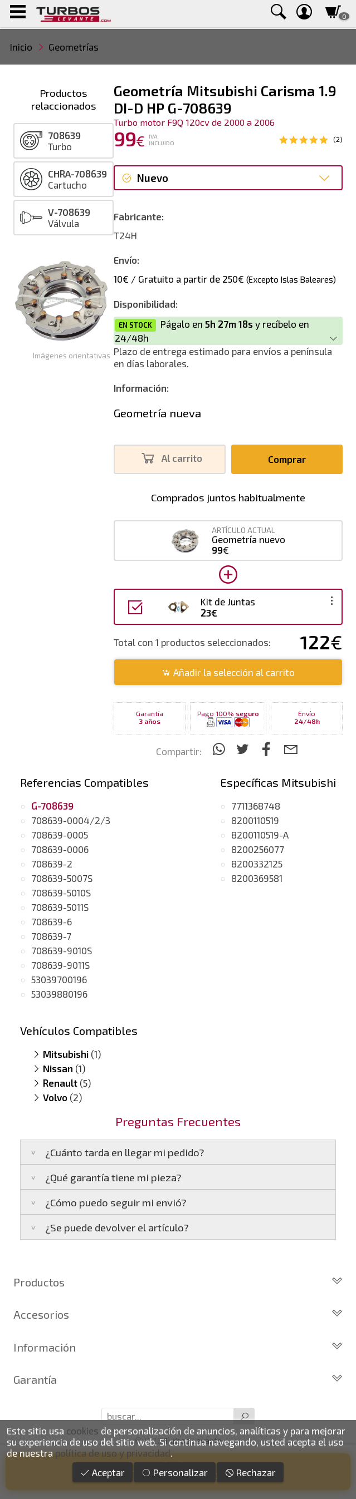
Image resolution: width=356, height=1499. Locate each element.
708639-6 (51, 921)
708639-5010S (61, 892)
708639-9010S (61, 950)
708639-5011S (60, 907)
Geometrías (73, 46)
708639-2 (51, 863)
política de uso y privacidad (112, 1452)
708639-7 (51, 935)
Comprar (287, 459)
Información (178, 1347)
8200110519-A (260, 834)
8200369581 (256, 878)
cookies (82, 1430)
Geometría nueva (157, 413)
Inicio (21, 46)
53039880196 (59, 993)
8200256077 (257, 849)
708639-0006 (60, 849)
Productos (178, 1282)
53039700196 (59, 979)
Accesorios (178, 1314)
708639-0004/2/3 (70, 820)
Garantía (178, 1379)
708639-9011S (60, 964)
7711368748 (255, 805)
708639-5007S (61, 878)
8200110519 (255, 820)
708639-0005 (59, 834)
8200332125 (256, 863)
